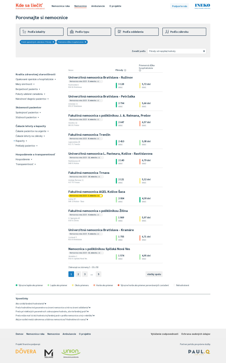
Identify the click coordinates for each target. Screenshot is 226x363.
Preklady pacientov (26, 145)
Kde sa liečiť (30, 5)
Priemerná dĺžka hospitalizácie (72, 42)
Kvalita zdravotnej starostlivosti (35, 74)
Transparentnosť (26, 164)
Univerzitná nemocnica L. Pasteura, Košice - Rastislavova (110, 153)
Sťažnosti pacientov (27, 117)
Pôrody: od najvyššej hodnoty (177, 51)
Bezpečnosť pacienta (28, 88)
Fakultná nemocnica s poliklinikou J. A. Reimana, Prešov (109, 115)
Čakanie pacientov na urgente (32, 130)
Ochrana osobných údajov (195, 333)
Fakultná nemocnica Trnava (88, 173)
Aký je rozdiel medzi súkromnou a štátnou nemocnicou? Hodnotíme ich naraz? (52, 319)
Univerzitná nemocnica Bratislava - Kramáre (101, 230)
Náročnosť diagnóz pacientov (32, 98)
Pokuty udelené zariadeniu (30, 93)
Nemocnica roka (61, 5)
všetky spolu (154, 274)
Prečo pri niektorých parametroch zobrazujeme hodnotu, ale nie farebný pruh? (52, 311)
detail (120, 87)
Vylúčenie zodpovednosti (164, 333)
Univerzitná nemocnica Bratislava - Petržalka (101, 96)
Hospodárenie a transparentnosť (35, 154)
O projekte (115, 5)
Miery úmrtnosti (25, 83)
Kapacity (21, 140)
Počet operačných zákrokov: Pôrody (37, 42)
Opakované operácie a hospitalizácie (36, 79)
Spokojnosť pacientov (28, 112)
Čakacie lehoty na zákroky (30, 135)
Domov (19, 333)
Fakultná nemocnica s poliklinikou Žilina (98, 211)
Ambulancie (98, 5)
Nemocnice (80, 5)
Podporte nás (179, 6)
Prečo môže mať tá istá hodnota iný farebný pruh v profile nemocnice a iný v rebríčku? (55, 315)
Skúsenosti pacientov (28, 107)
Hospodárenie (24, 159)
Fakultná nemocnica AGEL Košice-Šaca (96, 191)
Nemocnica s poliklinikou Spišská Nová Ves (99, 249)
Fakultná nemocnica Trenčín (89, 134)
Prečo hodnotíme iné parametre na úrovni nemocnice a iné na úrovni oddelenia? (53, 307)
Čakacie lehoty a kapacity (31, 126)
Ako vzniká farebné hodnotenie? (31, 303)
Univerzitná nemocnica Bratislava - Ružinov (100, 77)
